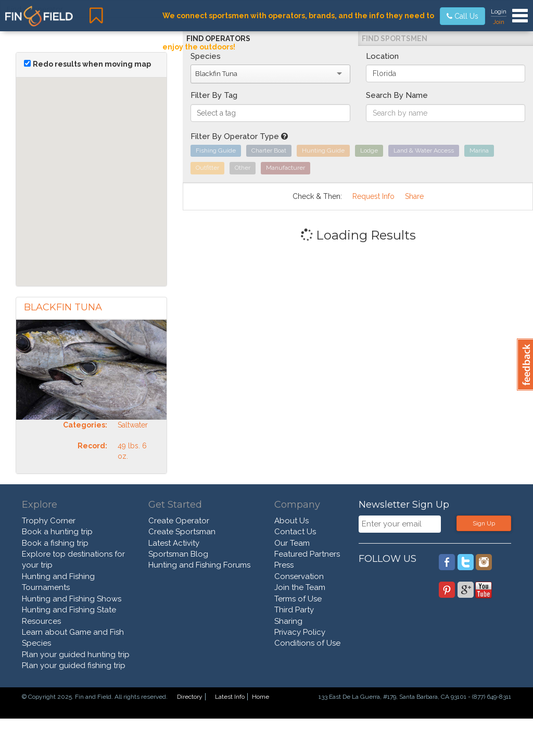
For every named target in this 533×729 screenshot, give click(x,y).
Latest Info (230, 696)
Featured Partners (307, 554)
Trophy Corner (48, 520)
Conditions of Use (307, 643)
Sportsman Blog (178, 554)
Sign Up (484, 523)
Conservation (299, 576)
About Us (291, 520)
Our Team (292, 543)
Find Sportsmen (394, 38)
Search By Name (397, 95)
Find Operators (218, 38)
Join (498, 22)
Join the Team (299, 587)
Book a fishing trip (55, 543)
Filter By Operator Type (239, 136)
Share (414, 196)
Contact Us (295, 531)
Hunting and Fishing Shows (71, 599)
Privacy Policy (299, 632)
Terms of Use (298, 599)
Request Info (373, 196)
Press (284, 565)
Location (382, 56)
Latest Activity (173, 543)
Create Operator (178, 520)
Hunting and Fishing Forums (199, 565)
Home (260, 696)
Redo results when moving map (92, 64)
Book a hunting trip (57, 531)
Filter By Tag (214, 95)
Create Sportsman (181, 531)
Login (498, 11)
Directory (189, 696)
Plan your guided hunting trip (76, 654)
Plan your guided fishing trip (73, 665)
